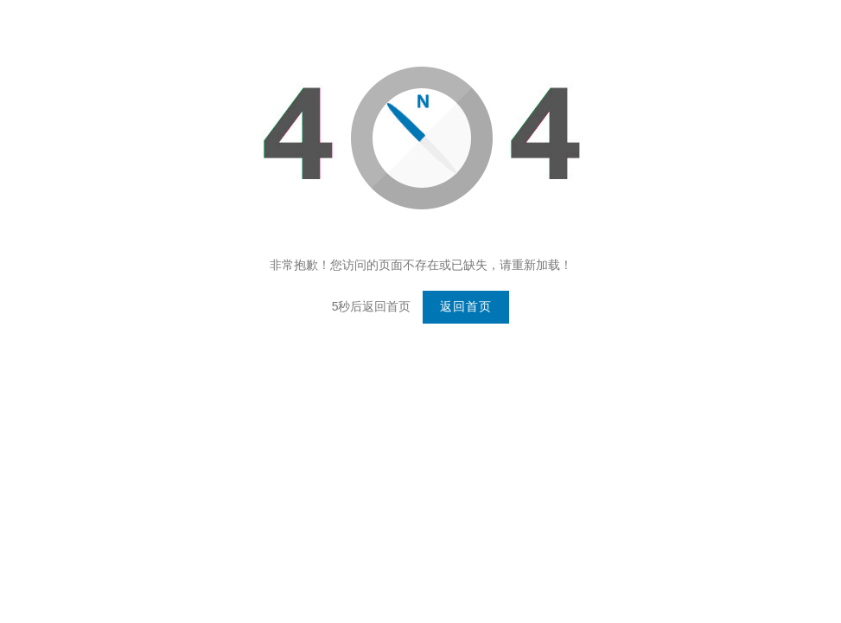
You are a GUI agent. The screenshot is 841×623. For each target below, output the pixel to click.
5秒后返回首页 (371, 306)
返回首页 (466, 306)
